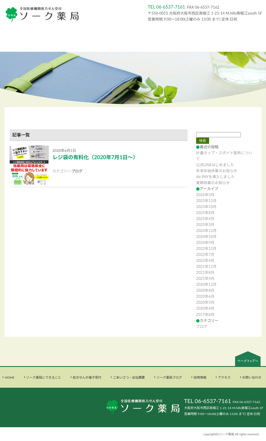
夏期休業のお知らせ (213, 182)
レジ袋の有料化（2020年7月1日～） (95, 157)
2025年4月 (205, 218)
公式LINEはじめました (215, 165)
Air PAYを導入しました (215, 176)
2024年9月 (205, 242)
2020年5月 (205, 302)
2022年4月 (205, 260)
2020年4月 (205, 308)
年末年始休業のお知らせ (216, 170)
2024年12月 (206, 230)
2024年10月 (206, 236)
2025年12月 (206, 200)
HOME (10, 377)
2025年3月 (205, 224)
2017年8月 (205, 314)
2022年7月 (205, 254)
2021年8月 (205, 272)
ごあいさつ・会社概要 (129, 377)
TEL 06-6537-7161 (207, 401)
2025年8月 (205, 212)
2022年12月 (206, 248)
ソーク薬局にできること (43, 377)
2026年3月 (205, 194)
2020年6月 (205, 296)
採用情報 (200, 377)
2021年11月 (206, 266)
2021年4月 (205, 278)
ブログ (77, 171)
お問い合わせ (251, 377)
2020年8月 (205, 290)
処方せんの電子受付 (87, 377)
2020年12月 (206, 284)
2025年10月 (206, 206)
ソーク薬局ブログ (169, 377)
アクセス (224, 377)
